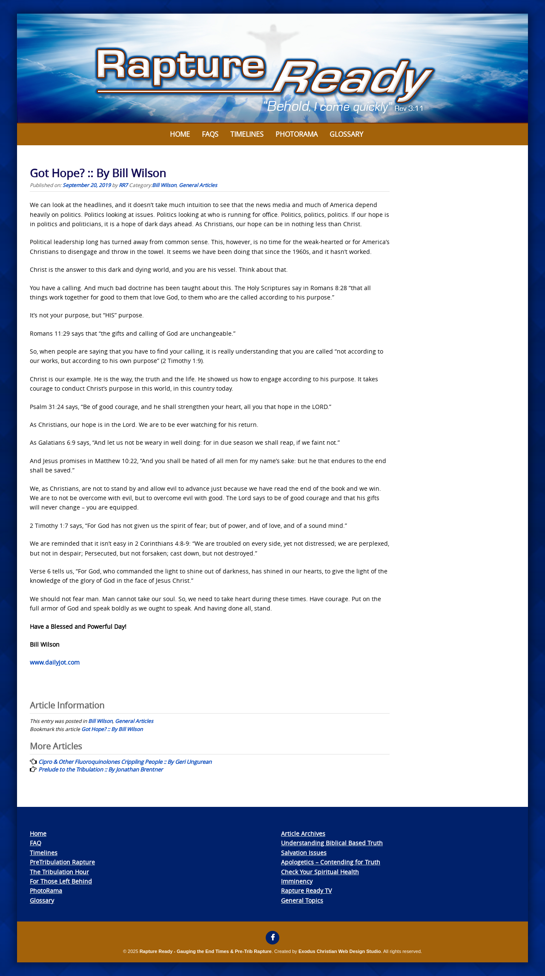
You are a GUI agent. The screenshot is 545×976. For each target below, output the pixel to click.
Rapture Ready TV (306, 891)
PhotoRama (46, 891)
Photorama (296, 134)
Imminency (297, 881)
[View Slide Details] (272, 69)
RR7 (123, 184)
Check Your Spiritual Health (320, 872)
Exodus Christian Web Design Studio (339, 951)
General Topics (302, 900)
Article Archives (303, 833)
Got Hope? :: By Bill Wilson (112, 729)
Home (180, 134)
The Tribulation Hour (59, 872)
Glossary (346, 134)
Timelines (247, 134)
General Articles (198, 184)
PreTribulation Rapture (62, 862)
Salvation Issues (304, 853)
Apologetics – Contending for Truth (330, 862)
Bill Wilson (164, 184)
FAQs (210, 134)
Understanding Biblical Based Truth (332, 843)
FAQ (35, 843)
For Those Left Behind (61, 881)
